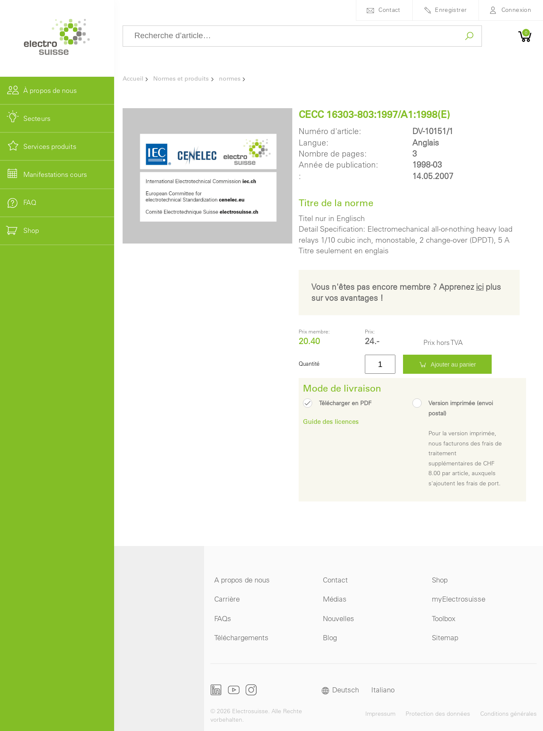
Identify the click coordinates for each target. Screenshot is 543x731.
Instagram (251, 689)
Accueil (133, 78)
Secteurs (36, 118)
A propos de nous (242, 579)
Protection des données (438, 713)
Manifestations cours (55, 174)
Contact (389, 10)
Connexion (516, 10)
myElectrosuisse (458, 598)
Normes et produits (181, 78)
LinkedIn (216, 689)
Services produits (49, 146)
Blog (330, 637)
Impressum (380, 713)
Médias (335, 598)
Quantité (309, 363)
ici (480, 287)
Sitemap (445, 637)
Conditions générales (508, 713)
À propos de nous (50, 90)
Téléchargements (241, 637)
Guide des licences (331, 421)
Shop (440, 579)
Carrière (227, 598)
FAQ (29, 202)
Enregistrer (451, 10)
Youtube (234, 689)
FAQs (222, 618)
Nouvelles (338, 618)
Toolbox (444, 618)
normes (230, 78)
